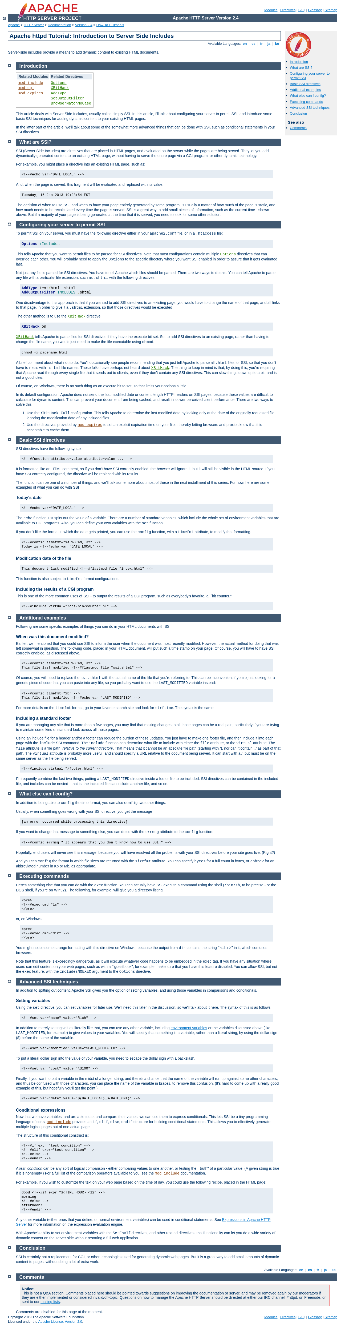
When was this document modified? (52, 636)
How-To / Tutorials (110, 25)
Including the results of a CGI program (55, 589)
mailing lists (50, 1302)
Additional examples (305, 90)
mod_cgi (26, 88)
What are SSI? (301, 68)
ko (277, 44)
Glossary (315, 10)
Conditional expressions (41, 1110)
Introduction (299, 62)
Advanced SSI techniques (310, 108)
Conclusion (298, 113)
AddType (59, 93)
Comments (298, 128)
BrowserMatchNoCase (71, 103)
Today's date (29, 497)
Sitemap (330, 10)
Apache (14, 25)
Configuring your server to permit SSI (62, 224)
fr (261, 44)
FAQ (301, 10)
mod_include (30, 83)
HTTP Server (34, 25)
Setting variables (33, 1000)
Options (59, 83)
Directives (287, 10)
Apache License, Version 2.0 (60, 1322)
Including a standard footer (43, 718)
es (254, 44)
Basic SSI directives (305, 84)
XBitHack (60, 88)
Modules (270, 10)
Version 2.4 (83, 25)
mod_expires (30, 93)
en (245, 44)
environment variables (189, 1028)
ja (268, 44)
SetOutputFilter (67, 98)
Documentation (59, 25)
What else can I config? (308, 96)
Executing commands (306, 102)
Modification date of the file (43, 558)
